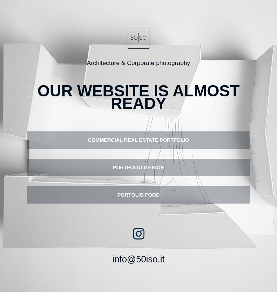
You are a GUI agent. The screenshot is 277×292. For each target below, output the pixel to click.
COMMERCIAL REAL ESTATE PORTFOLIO (138, 140)
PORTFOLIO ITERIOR (138, 167)
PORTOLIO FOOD (138, 195)
